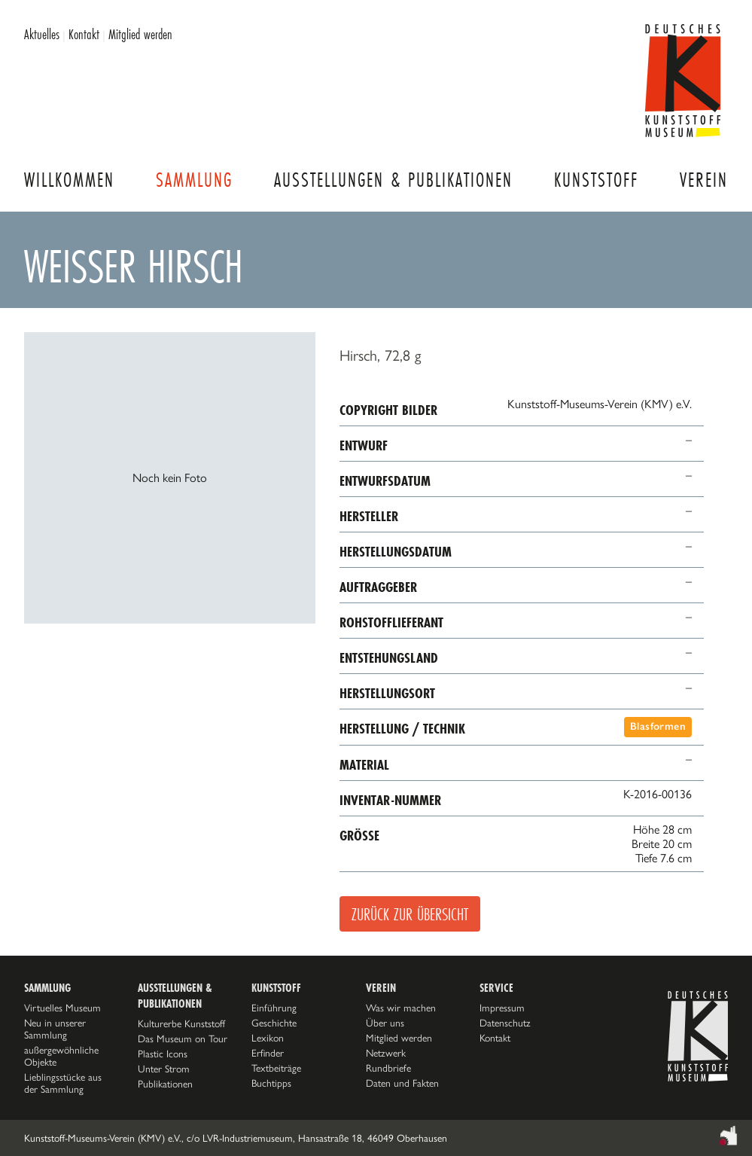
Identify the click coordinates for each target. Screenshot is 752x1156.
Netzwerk (386, 1053)
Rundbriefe (388, 1068)
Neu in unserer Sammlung (55, 1029)
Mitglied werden (140, 34)
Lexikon (267, 1038)
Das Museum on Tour (182, 1038)
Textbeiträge (276, 1068)
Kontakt (84, 34)
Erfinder (267, 1053)
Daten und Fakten (402, 1083)
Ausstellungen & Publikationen (393, 179)
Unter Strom (164, 1069)
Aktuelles (41, 34)
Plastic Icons (162, 1054)
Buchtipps (271, 1083)
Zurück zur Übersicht (410, 914)
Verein (704, 179)
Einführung (274, 1008)
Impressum (502, 1008)
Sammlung (194, 179)
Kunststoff (596, 179)
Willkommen (69, 179)
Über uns (385, 1023)
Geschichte (274, 1023)
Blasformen (658, 726)
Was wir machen (401, 1008)
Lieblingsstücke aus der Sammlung (63, 1083)
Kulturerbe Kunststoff (181, 1023)
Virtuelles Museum (62, 1008)
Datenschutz (505, 1023)
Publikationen (165, 1084)
